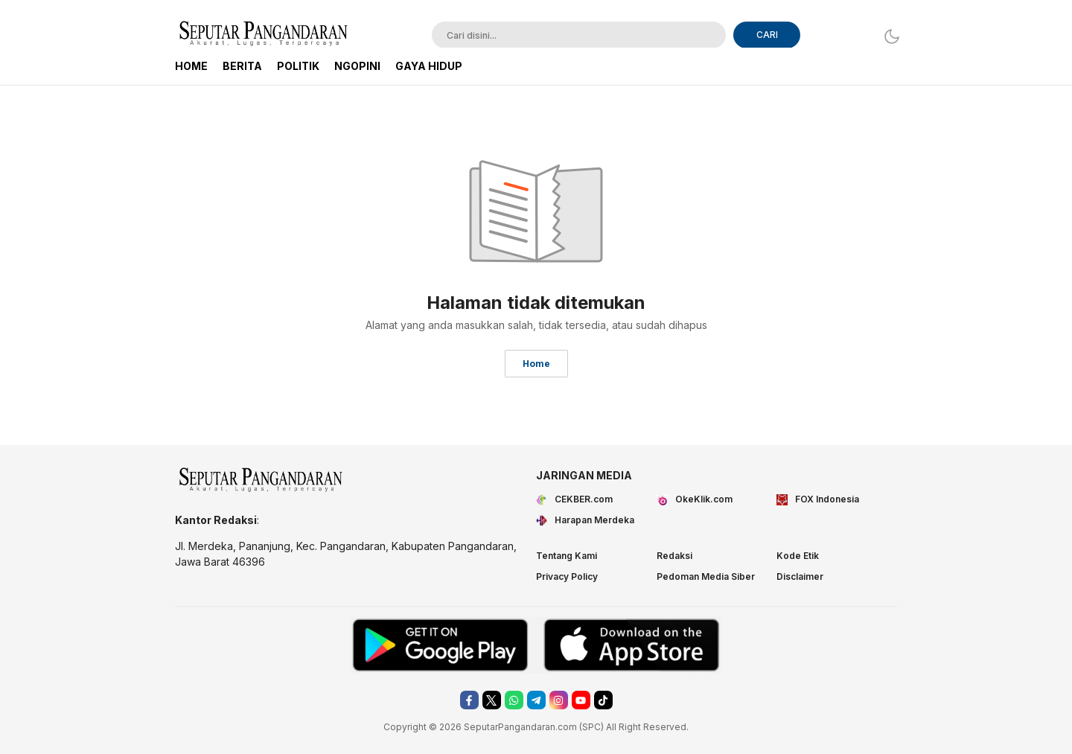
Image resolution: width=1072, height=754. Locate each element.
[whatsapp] (514, 700)
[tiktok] (603, 700)
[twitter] (491, 700)
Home (536, 363)
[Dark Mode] (887, 36)
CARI (767, 34)
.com (566, 726)
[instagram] (558, 700)
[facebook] (469, 700)
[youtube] (581, 700)
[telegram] (536, 700)
